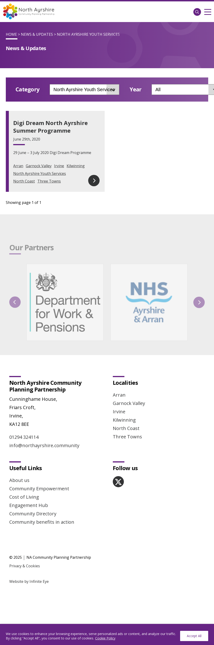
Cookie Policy (105, 638)
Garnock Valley (39, 165)
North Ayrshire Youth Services (39, 173)
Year (135, 89)
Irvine (59, 165)
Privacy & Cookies (24, 514)
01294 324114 (24, 385)
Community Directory (32, 462)
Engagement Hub (28, 454)
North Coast (24, 181)
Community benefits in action (41, 470)
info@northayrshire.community (44, 394)
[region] (107, 634)
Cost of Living (24, 445)
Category (27, 89)
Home (11, 34)
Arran (18, 165)
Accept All (194, 636)
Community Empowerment (39, 437)
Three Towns (49, 181)
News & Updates (37, 34)
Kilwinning (76, 165)
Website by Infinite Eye (29, 530)
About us (19, 429)
